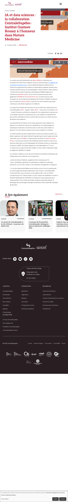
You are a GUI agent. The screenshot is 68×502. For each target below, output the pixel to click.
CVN (22, 110)
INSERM (20, 97)
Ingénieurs (25, 295)
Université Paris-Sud (31, 97)
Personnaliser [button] (5, 499)
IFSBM (24, 138)
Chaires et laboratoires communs (53, 298)
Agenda (5, 309)
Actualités (12, 10)
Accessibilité (56, 343)
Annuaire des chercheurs (50, 305)
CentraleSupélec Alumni (10, 330)
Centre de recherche (49, 291)
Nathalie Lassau (23, 94)
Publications (46, 309)
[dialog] (34, 496)
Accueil (7, 10)
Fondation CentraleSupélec (11, 327)
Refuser (55, 499)
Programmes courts (28, 305)
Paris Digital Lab (8, 323)
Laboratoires (47, 295)
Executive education (28, 309)
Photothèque (7, 312)
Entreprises (6, 295)
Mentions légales (38, 343)
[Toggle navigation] (61, 3)
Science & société (48, 302)
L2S (56, 110)
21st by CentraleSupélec (10, 320)
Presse (63, 343)
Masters (24, 298)
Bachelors (25, 291)
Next (66, 217)
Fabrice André (25, 101)
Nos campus (6, 302)
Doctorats (25, 302)
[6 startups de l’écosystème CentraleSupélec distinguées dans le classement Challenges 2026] (40, 216)
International (7, 298)
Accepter (63, 499)
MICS (36, 110)
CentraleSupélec (8, 291)
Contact (30, 343)
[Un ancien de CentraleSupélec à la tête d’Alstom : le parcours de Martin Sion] (12, 216)
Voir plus (58, 194)
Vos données (48, 343)
